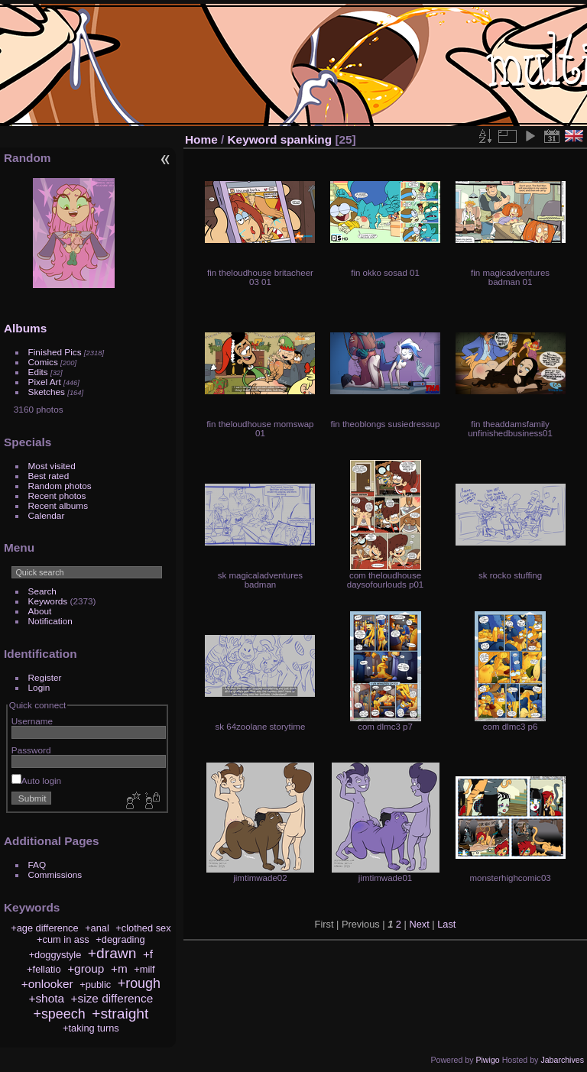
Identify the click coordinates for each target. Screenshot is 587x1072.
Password (31, 750)
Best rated (49, 476)
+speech (59, 1014)
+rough (139, 983)
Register (45, 677)
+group (85, 968)
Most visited (52, 466)
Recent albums (58, 505)
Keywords (48, 601)
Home (201, 139)
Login (39, 687)
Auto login (36, 780)
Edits (38, 372)
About (40, 611)
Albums (25, 328)
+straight (120, 1014)
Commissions (55, 874)
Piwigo (487, 1059)
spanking (306, 139)
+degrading (120, 939)
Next (419, 924)
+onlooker (47, 983)
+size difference (112, 998)
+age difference (44, 928)
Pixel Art (44, 382)
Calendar (46, 515)
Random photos (60, 486)
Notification (50, 621)
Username (32, 721)
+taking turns (91, 1028)
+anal (97, 928)
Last (446, 924)
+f (148, 953)
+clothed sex (142, 928)
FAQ (37, 865)
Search (42, 591)
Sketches (46, 392)
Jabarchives (562, 1059)
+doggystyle (55, 954)
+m (119, 968)
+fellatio (43, 969)
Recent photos (57, 495)
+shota (46, 998)
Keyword (252, 139)
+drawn (112, 953)
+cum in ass (63, 939)
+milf (144, 969)
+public (95, 984)
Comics (43, 362)
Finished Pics (55, 352)
